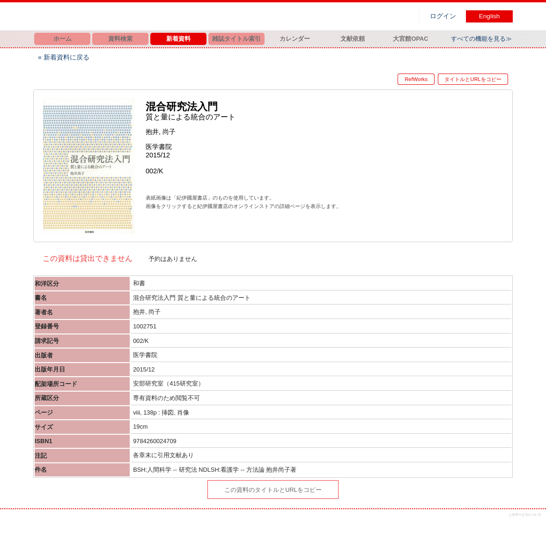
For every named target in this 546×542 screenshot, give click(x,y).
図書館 (131, 16)
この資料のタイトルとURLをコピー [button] (273, 489)
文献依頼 (352, 38)
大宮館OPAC (410, 38)
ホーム (62, 38)
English (489, 16)
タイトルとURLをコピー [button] (472, 79)
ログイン (443, 16)
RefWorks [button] (408, 79)
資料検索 (120, 38)
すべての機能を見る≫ (481, 38)
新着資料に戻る (66, 57)
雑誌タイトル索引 (236, 38)
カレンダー (295, 38)
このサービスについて (525, 514)
